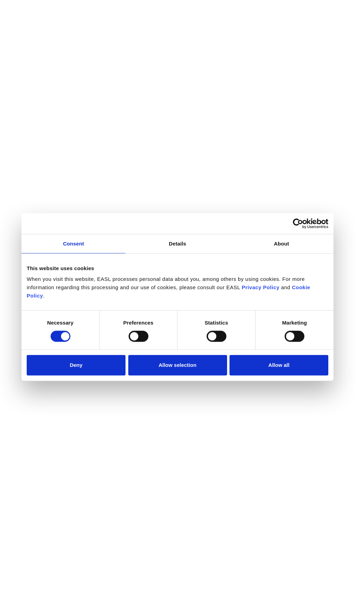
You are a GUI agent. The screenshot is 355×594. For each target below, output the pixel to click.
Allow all (278, 365)
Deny (76, 365)
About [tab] (281, 243)
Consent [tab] (73, 243)
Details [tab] (177, 243)
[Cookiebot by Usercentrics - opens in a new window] (298, 223)
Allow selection (177, 365)
